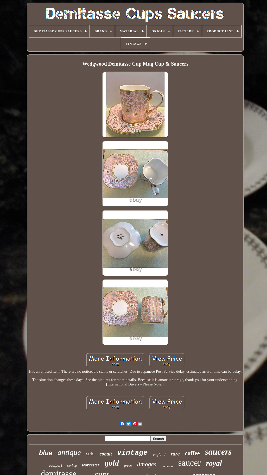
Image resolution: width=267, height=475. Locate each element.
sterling (72, 465)
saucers (218, 452)
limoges (146, 464)
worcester (90, 465)
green (128, 465)
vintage (132, 453)
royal (214, 463)
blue (45, 453)
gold (112, 462)
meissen (167, 466)
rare (175, 454)
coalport (55, 465)
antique (69, 452)
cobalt (105, 454)
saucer (189, 462)
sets (90, 453)
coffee (192, 453)
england (159, 454)
